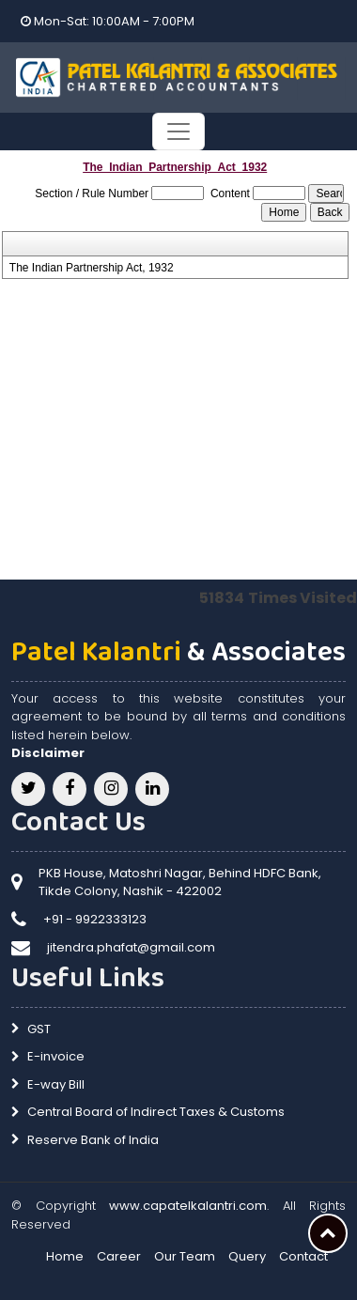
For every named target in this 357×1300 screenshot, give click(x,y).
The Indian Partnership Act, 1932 (91, 267)
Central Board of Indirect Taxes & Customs (156, 1112)
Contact (303, 1256)
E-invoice (56, 1056)
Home (65, 1256)
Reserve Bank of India (93, 1140)
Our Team (184, 1256)
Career (119, 1256)
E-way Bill (56, 1084)
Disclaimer (48, 753)
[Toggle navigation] (178, 131)
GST (39, 1029)
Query (247, 1256)
